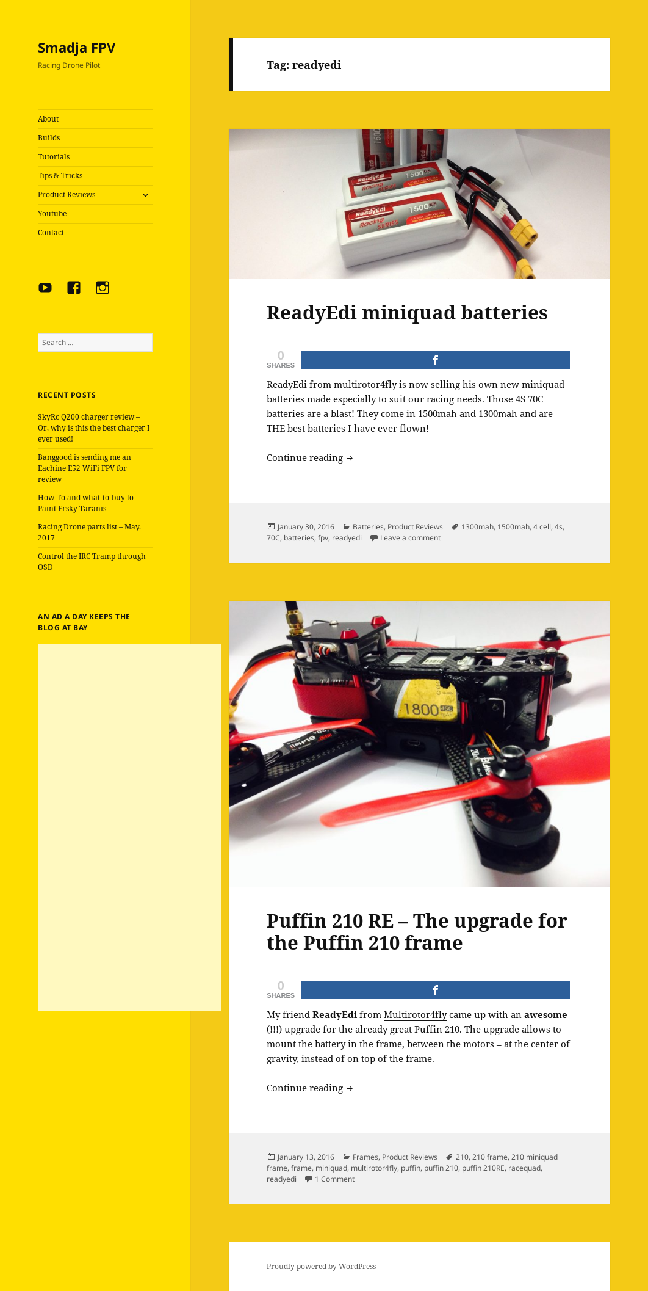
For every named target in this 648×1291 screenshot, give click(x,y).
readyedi (347, 538)
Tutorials (54, 156)
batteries (299, 538)
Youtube (52, 213)
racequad (524, 1168)
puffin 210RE (483, 1168)
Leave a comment (410, 538)
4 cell (542, 527)
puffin (410, 1168)
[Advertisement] (129, 827)
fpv (323, 538)
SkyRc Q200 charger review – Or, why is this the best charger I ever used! (93, 428)
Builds (49, 138)
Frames (365, 1157)
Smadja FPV (76, 47)
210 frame (490, 1157)
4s (559, 527)
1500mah (513, 527)
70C (273, 538)
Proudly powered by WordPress (321, 1266)
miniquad (331, 1168)
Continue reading (311, 457)
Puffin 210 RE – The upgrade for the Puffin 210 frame (417, 931)
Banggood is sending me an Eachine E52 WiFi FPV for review (84, 468)
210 (462, 1157)
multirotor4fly (374, 1168)
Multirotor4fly (415, 1014)
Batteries (368, 527)
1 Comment (335, 1179)
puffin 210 (441, 1168)
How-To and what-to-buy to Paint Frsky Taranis (86, 503)
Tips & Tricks (60, 175)
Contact (51, 232)
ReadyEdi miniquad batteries (407, 312)
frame (301, 1168)
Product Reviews (66, 194)
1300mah (477, 527)
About (48, 119)
